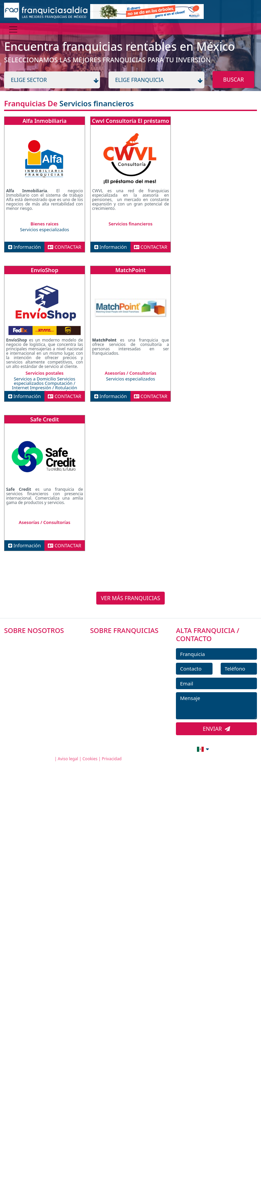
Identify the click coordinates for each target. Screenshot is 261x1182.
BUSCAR (233, 79)
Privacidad (112, 759)
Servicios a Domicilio (35, 379)
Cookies (89, 759)
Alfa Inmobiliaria (44, 121)
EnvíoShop (44, 270)
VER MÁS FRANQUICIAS (130, 598)
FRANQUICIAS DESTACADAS (129, 673)
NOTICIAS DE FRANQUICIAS (129, 688)
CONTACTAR (64, 247)
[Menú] (13, 29)
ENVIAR (216, 728)
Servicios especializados (44, 229)
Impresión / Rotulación (53, 388)
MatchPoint (130, 270)
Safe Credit (44, 419)
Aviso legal (68, 759)
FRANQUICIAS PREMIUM (125, 642)
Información (24, 247)
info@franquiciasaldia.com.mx (136, 748)
